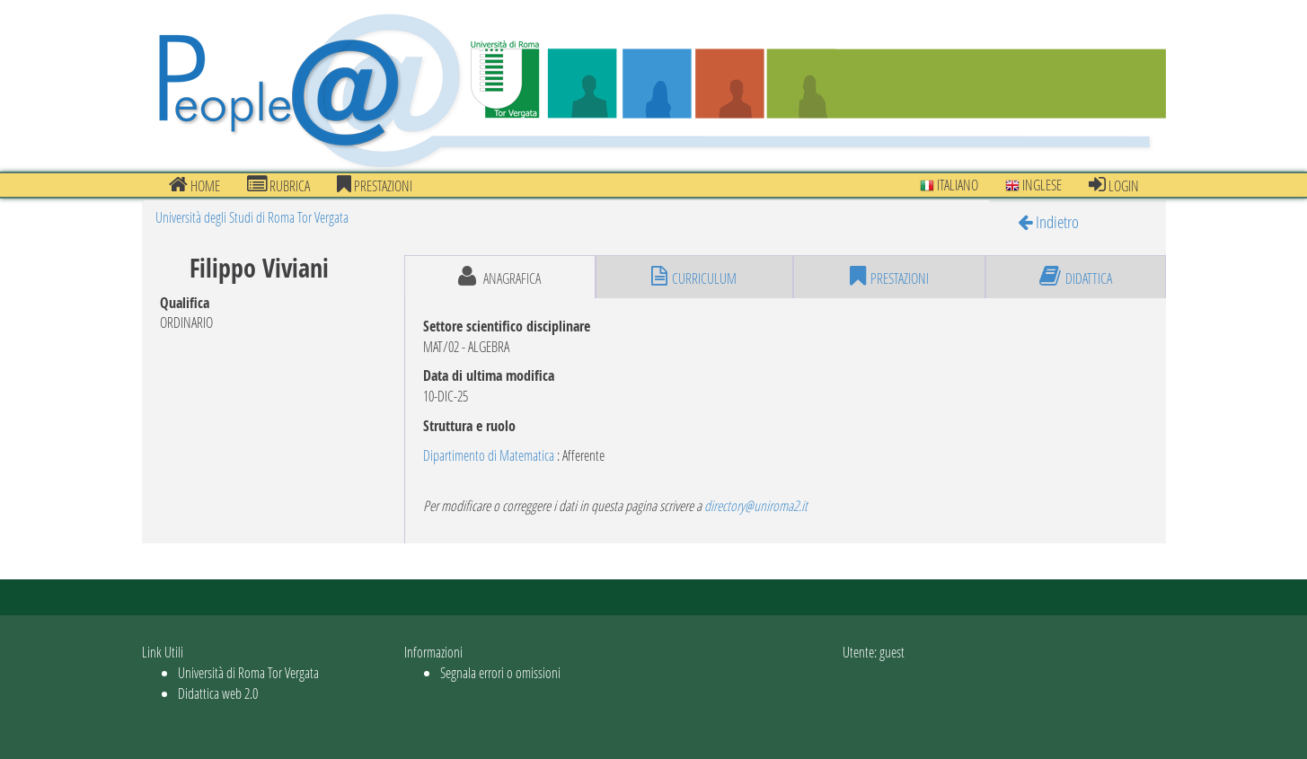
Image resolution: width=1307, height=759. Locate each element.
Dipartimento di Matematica (488, 455)
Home (194, 185)
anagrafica (499, 276)
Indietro (1048, 221)
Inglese (1033, 184)
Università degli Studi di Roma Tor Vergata (252, 216)
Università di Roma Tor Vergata (248, 672)
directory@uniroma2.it (756, 505)
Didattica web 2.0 (218, 693)
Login (1114, 185)
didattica (1075, 276)
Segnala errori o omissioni (500, 672)
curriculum (694, 276)
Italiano (949, 184)
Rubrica (278, 185)
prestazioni (374, 185)
